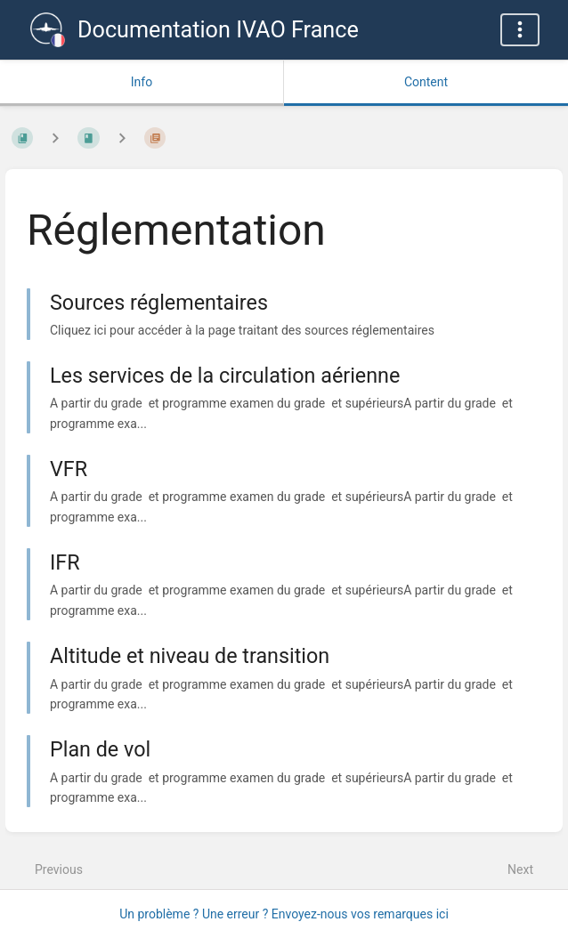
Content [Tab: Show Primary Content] (426, 82)
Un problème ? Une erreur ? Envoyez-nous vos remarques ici (284, 914)
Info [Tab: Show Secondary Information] (141, 82)
